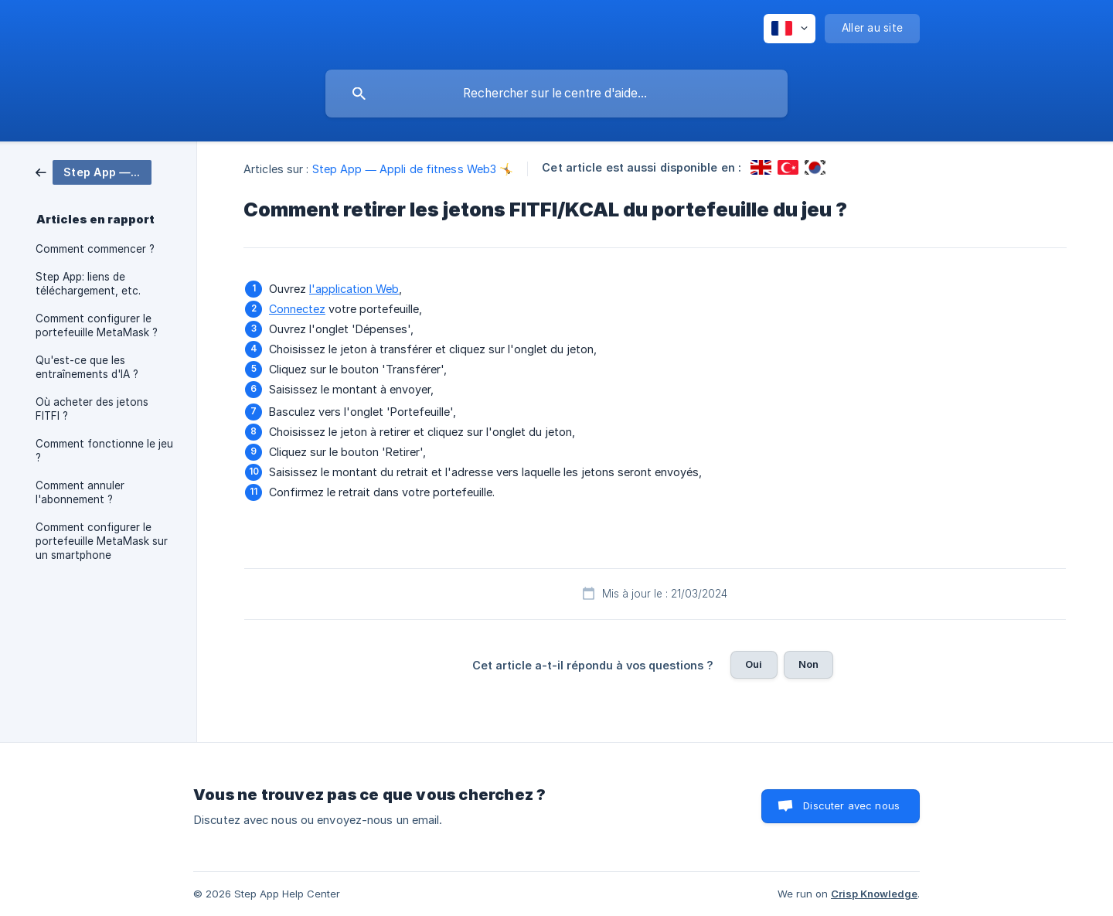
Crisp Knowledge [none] (874, 893)
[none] (789, 28)
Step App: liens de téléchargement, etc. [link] (88, 284)
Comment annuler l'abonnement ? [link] (80, 492)
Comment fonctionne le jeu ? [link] (104, 451)
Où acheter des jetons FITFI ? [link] (92, 409)
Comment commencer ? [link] (95, 249)
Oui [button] (753, 664)
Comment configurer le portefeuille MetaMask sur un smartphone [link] (102, 541)
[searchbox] (556, 93)
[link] (93, 171)
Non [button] (808, 664)
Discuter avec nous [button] (851, 805)
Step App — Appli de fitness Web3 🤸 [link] (413, 168)
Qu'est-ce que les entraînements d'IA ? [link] (87, 367)
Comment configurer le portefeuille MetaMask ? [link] (97, 325)
